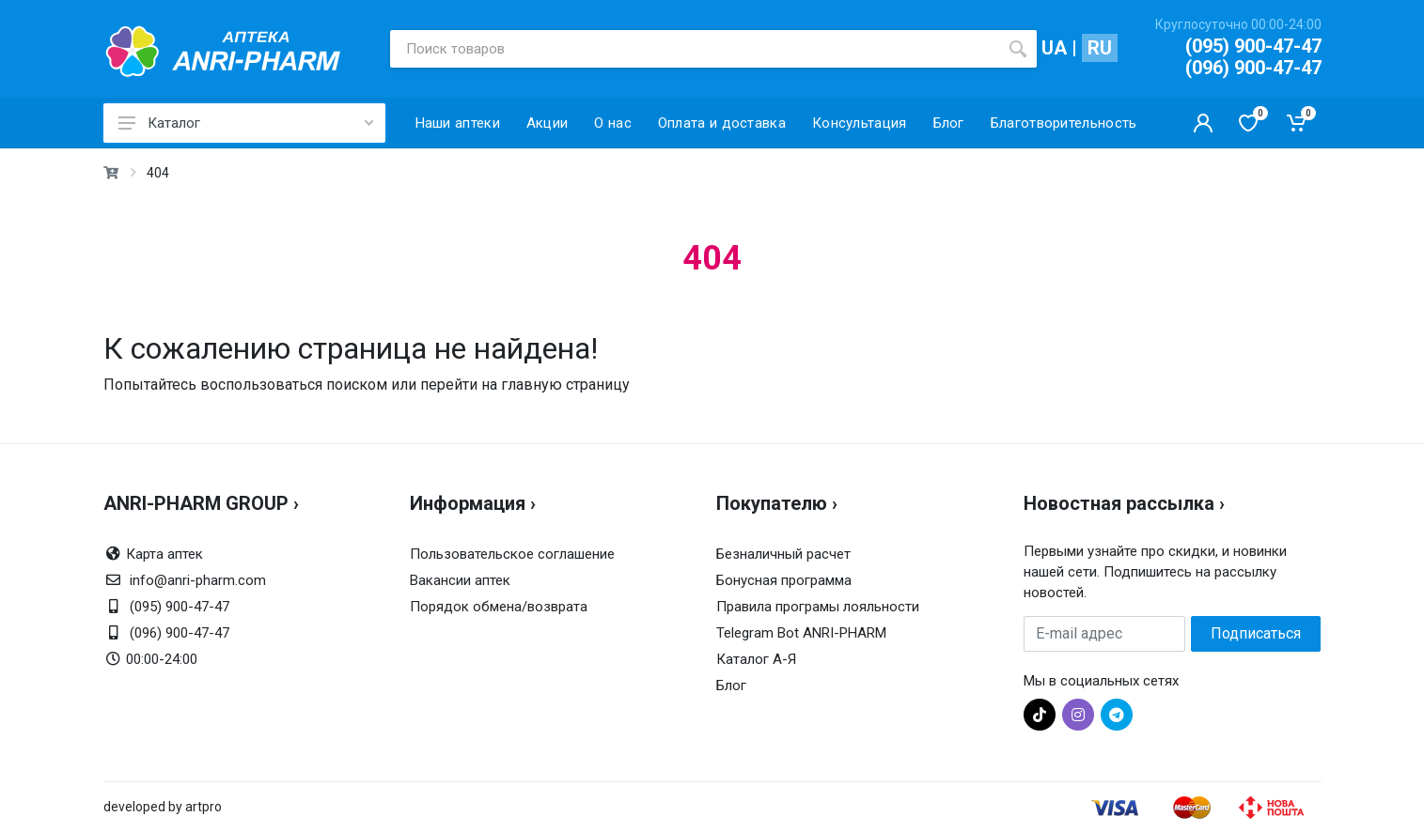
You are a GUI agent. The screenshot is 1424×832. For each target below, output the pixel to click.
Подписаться (1256, 633)
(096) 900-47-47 (1253, 67)
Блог (731, 685)
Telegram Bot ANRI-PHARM (801, 632)
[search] (1018, 49)
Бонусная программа (784, 580)
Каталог (245, 123)
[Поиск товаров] (694, 49)
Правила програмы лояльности (817, 606)
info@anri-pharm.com (198, 580)
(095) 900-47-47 (1253, 46)
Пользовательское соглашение (512, 554)
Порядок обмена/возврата (498, 606)
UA (1054, 48)
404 (158, 172)
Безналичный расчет (783, 554)
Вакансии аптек (460, 580)
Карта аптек (164, 554)
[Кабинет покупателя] (1203, 123)
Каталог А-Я (756, 659)
